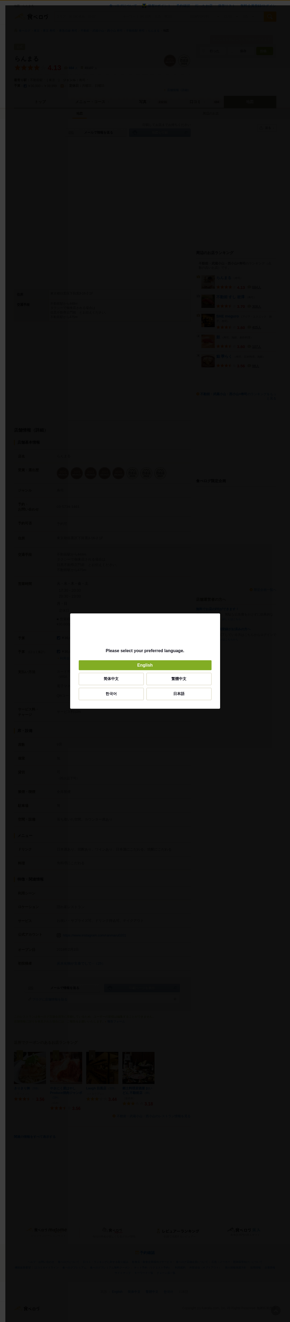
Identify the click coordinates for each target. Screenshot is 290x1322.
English (145, 665)
